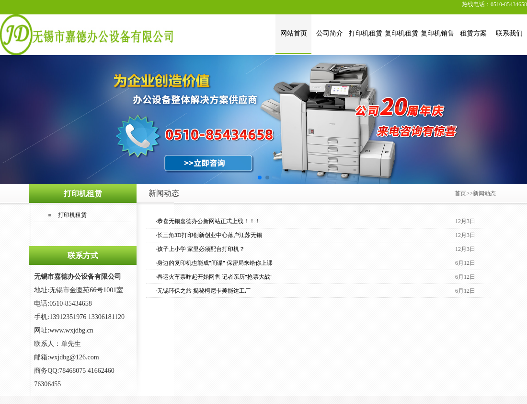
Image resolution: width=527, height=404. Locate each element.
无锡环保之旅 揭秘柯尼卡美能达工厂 (204, 290)
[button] (260, 177)
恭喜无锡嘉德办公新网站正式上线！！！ (209, 221)
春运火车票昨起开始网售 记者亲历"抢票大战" (215, 276)
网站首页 (293, 33)
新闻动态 (484, 193)
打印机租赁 (365, 33)
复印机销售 (437, 33)
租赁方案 (473, 33)
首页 (460, 193)
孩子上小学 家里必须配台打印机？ (201, 249)
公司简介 (329, 33)
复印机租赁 (401, 33)
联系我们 (509, 33)
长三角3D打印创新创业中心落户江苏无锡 (209, 235)
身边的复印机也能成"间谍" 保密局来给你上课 (215, 263)
